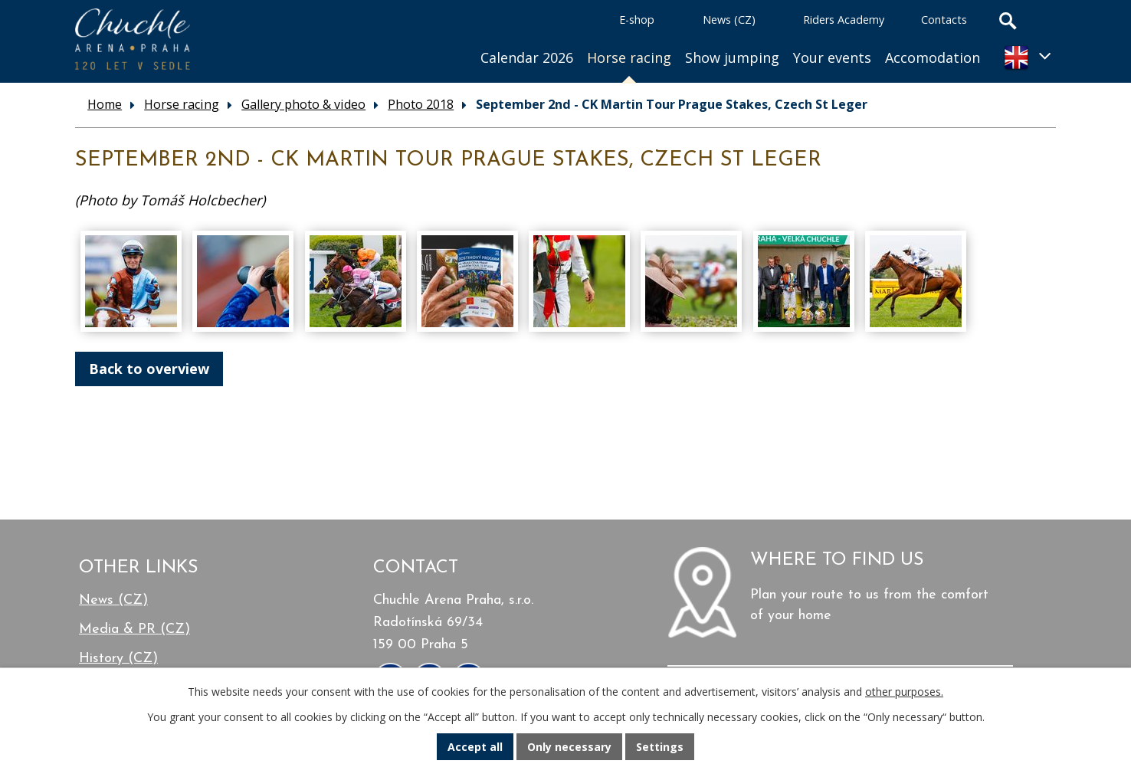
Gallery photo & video (303, 104)
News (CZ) (729, 19)
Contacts (944, 19)
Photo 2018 (421, 104)
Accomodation (932, 57)
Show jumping (732, 57)
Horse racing (629, 57)
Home (453, 38)
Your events (832, 57)
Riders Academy (843, 19)
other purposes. (904, 691)
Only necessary (569, 746)
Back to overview (149, 368)
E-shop (636, 19)
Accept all (475, 746)
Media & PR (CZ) (134, 629)
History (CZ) (118, 658)
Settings (660, 746)
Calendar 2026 (526, 57)
